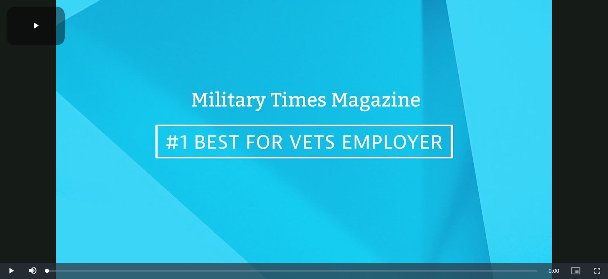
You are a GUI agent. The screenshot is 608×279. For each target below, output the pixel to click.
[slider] (292, 271)
